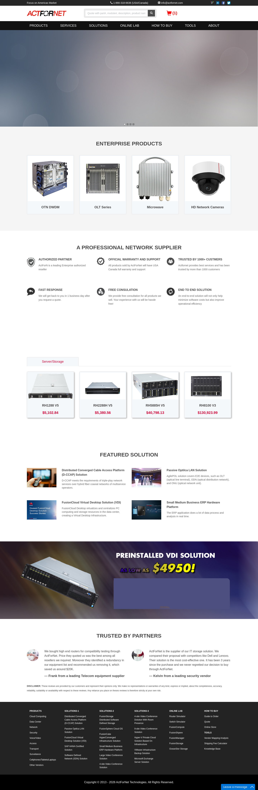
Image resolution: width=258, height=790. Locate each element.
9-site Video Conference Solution (145, 730)
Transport (34, 749)
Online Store (210, 727)
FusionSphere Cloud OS (111, 728)
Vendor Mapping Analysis (216, 738)
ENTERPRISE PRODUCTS (129, 144)
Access (33, 743)
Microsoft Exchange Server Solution (143, 760)
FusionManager (176, 738)
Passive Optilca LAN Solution (187, 470)
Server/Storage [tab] (53, 361)
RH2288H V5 (102, 405)
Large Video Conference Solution (111, 757)
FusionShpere (176, 732)
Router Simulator (177, 716)
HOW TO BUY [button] (162, 25)
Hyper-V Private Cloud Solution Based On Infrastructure (145, 741)
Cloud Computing (38, 716)
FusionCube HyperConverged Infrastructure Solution (109, 737)
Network (33, 727)
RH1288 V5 (50, 405)
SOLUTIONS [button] (98, 25)
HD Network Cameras (207, 207)
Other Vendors (36, 765)
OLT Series (102, 207)
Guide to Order (211, 716)
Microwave (155, 207)
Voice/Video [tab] (207, 361)
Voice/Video (35, 738)
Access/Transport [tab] (156, 361)
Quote (207, 722)
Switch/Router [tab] (104, 361)
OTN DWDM (50, 207)
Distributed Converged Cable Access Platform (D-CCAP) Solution (75, 719)
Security (33, 732)
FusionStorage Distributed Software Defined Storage (109, 719)
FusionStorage (176, 743)
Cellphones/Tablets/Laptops (43, 759)
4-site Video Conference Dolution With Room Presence (145, 719)
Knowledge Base (212, 749)
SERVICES (68, 25)
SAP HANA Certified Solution (74, 748)
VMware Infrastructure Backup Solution (145, 752)
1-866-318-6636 (122, 2)
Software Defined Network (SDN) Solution (75, 757)
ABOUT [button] (213, 25)
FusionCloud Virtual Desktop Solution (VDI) (91, 502)
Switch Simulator (177, 722)
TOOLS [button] (190, 25)
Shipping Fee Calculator (215, 743)
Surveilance (35, 754)
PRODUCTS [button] (39, 25)
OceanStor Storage (178, 749)
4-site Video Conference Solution (111, 766)
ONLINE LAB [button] (129, 25)
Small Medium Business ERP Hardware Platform (110, 748)
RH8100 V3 (207, 405)
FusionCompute (177, 727)
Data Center (35, 722)
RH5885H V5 (155, 405)
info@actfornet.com (172, 2)
